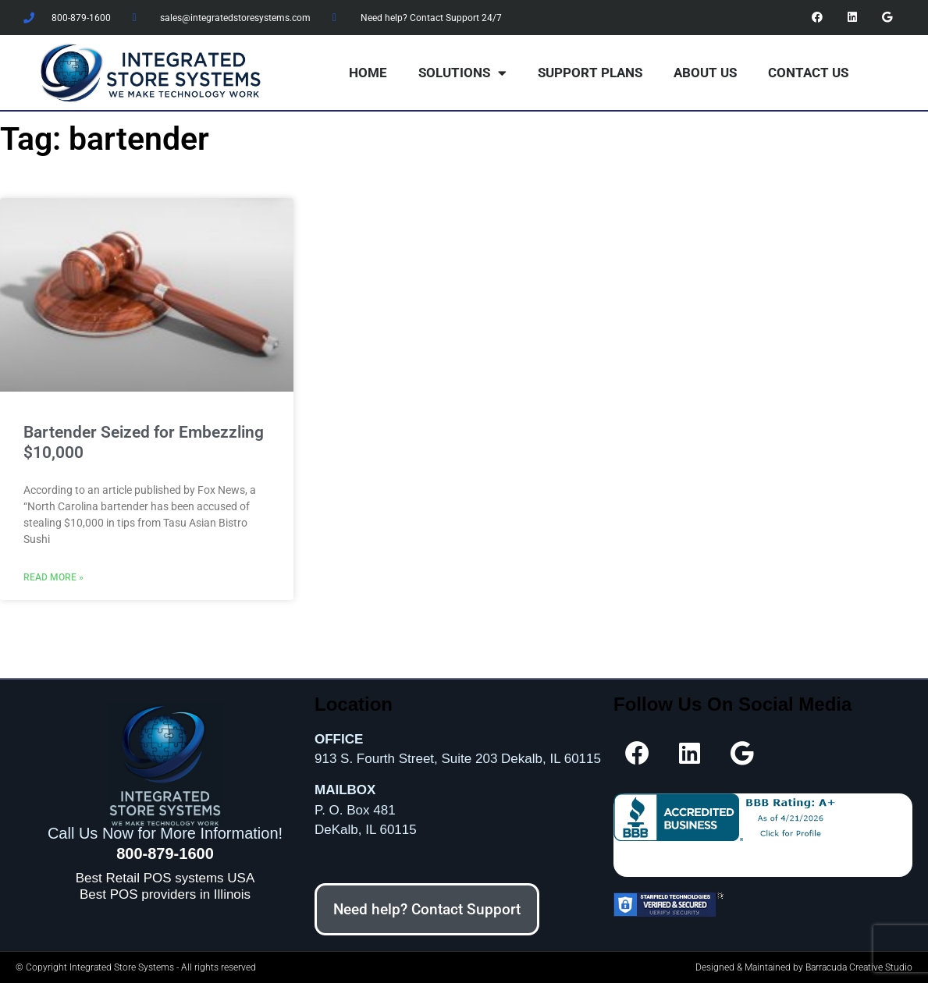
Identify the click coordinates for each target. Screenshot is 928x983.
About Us (705, 72)
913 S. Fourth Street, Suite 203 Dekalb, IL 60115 (458, 758)
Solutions (462, 73)
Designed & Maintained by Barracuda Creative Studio (803, 967)
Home (368, 72)
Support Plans (590, 72)
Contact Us (808, 72)
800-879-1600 (165, 853)
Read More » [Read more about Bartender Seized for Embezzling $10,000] (53, 577)
